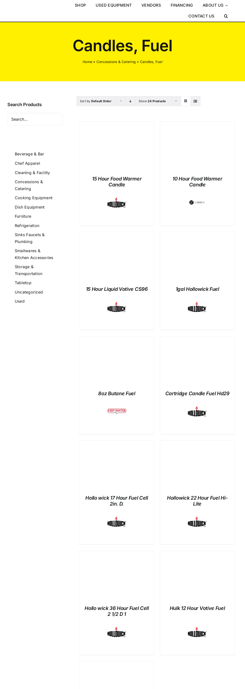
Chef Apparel (27, 163)
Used (20, 301)
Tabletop (23, 282)
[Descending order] (130, 101)
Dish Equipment (30, 207)
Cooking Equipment (33, 197)
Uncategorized (29, 292)
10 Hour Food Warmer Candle (197, 182)
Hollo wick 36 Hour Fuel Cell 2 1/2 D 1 (117, 611)
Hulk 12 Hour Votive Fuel (197, 608)
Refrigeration (27, 225)
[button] (226, 16)
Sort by (95, 101)
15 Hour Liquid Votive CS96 (117, 289)
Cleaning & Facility (32, 172)
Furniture (23, 216)
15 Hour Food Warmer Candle (116, 182)
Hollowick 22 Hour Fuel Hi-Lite (197, 501)
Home (87, 62)
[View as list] (195, 101)
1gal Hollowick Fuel (197, 289)
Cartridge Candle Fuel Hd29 (197, 393)
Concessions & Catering (116, 62)
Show (152, 101)
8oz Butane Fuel (116, 393)
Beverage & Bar (29, 153)
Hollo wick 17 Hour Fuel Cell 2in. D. (116, 501)
